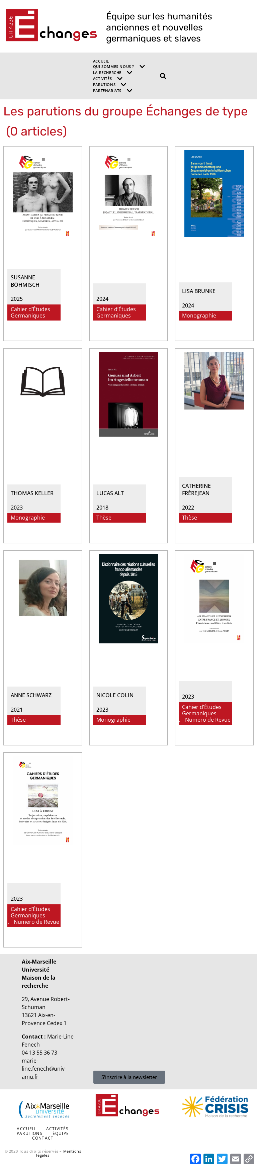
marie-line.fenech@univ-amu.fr (44, 1068)
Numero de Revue (208, 720)
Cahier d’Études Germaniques (30, 312)
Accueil (101, 61)
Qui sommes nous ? (119, 67)
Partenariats (113, 91)
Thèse (103, 518)
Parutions (109, 85)
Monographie (199, 315)
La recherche (113, 73)
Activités (108, 79)
